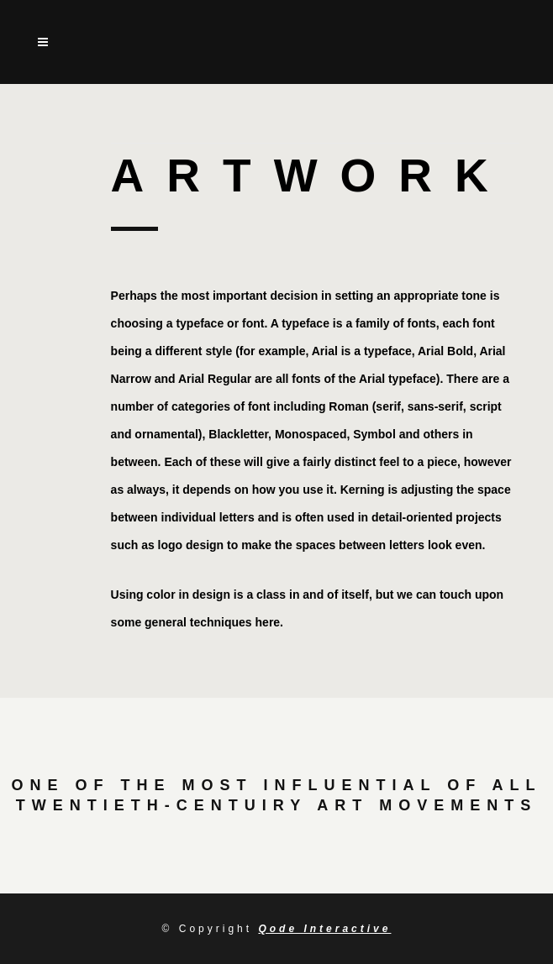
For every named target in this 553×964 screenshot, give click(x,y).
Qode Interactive (324, 929)
